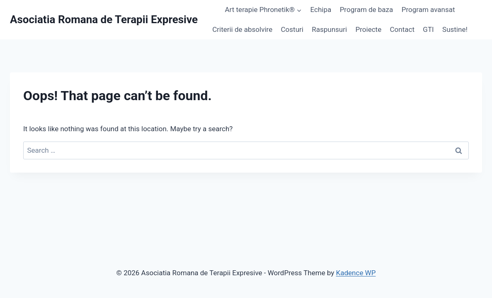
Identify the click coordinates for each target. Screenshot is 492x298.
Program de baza (366, 9)
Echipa (321, 9)
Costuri (292, 29)
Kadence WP (356, 273)
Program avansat (428, 9)
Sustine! (455, 29)
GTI (428, 29)
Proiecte (369, 29)
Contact (402, 29)
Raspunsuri (329, 29)
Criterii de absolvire (242, 29)
